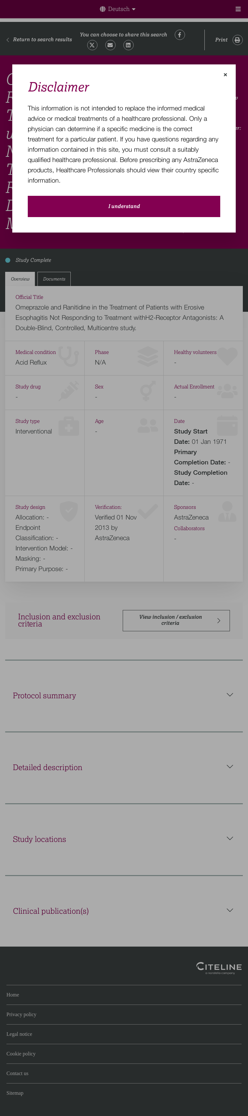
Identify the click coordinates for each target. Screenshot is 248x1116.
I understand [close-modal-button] (124, 206)
